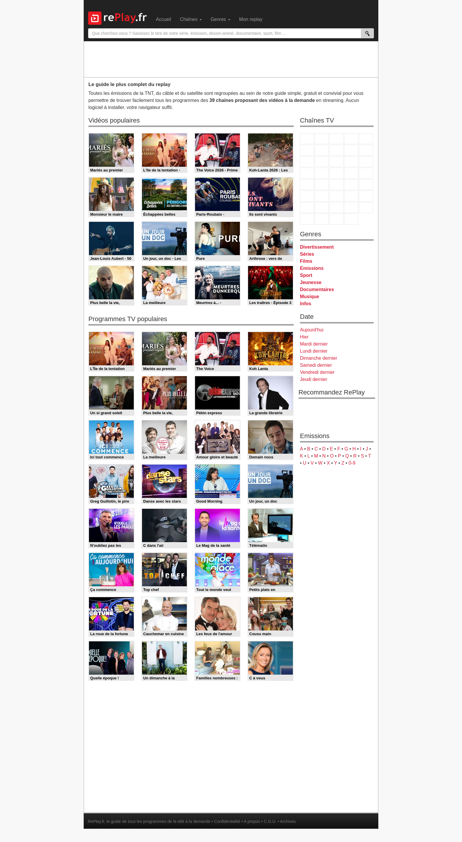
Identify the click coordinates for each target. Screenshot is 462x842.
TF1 (307, 138)
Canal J (322, 207)
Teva (336, 173)
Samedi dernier (316, 365)
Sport (306, 275)
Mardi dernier (314, 343)
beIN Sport (336, 196)
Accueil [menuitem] (163, 19)
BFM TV (351, 184)
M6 (307, 150)
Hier (304, 336)
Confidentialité (227, 821)
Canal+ (351, 138)
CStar (322, 161)
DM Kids (366, 207)
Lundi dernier (313, 351)
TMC (351, 150)
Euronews (307, 196)
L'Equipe (366, 196)
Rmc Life (322, 173)
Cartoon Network (336, 207)
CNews (336, 184)
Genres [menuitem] (220, 19)
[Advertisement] (231, 59)
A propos (252, 821)
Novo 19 (307, 184)
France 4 (307, 161)
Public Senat (336, 219)
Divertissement (317, 247)
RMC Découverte (366, 161)
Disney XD (351, 207)
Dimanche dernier (318, 358)
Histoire (351, 219)
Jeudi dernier (313, 379)
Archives (288, 821)
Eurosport (351, 196)
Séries (307, 254)
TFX (366, 150)
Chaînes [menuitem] (191, 19)
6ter (351, 161)
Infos (305, 303)
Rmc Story (307, 173)
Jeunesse (310, 282)
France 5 (366, 138)
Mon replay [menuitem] (251, 19)
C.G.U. (270, 821)
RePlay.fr (96, 821)
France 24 (322, 196)
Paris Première (351, 173)
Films (306, 261)
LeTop (307, 219)
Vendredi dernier (317, 372)
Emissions (312, 268)
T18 (366, 173)
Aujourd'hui (312, 329)
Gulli (307, 207)
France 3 (336, 138)
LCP (322, 219)
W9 (336, 150)
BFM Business (366, 184)
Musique (309, 296)
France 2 (322, 138)
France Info (322, 184)
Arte (322, 150)
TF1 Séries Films (336, 161)
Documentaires (317, 289)
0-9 (352, 462)
